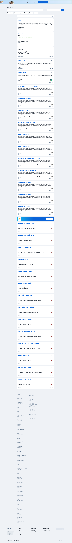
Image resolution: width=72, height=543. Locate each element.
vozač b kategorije (19, 421)
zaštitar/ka (18, 492)
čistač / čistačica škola (20, 415)
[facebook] (57, 529)
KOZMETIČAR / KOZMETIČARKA (26, 307)
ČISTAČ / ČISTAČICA (23, 134)
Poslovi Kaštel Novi (32, 418)
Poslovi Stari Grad (32, 406)
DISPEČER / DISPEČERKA (24, 367)
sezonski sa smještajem (20, 429)
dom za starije (19, 451)
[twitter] (61, 529)
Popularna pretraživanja (46, 530)
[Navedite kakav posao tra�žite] (17, 10)
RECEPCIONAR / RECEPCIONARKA (27, 170)
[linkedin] (63, 529)
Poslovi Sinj (31, 409)
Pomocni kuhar (22, 34)
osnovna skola (19, 450)
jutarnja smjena (19, 420)
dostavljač (18, 479)
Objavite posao (33, 530)
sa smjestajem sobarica (20, 426)
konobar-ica (19, 469)
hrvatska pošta (19, 486)
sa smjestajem (19, 394)
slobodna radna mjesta (20, 521)
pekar (18, 513)
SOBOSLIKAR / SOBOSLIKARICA (26, 122)
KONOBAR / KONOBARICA (25, 98)
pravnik (18, 508)
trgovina (18, 438)
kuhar (18, 407)
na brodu (18, 411)
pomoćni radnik (19, 443)
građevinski (18, 439)
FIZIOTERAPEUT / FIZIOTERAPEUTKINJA (28, 86)
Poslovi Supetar (31, 403)
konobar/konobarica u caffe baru (22, 468)
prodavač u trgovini (20, 501)
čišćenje (18, 397)
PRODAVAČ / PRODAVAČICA (25, 295)
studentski (18, 474)
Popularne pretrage (20, 390)
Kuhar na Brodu (22, 48)
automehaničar (19, 512)
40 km (45, 10)
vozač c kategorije (20, 452)
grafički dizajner (19, 483)
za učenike (18, 437)
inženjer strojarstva (20, 491)
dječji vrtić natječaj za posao (21, 455)
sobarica (18, 456)
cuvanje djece (19, 499)
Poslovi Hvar (31, 396)
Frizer (19, 20)
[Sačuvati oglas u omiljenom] (52, 20)
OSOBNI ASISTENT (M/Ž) (24, 283)
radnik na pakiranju (20, 495)
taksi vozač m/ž (19, 478)
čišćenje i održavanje (20, 434)
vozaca (18, 464)
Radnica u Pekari (22, 60)
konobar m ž (19, 408)
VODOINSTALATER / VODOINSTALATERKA (29, 158)
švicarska (18, 522)
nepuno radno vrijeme (20, 403)
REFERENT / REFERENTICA (25, 379)
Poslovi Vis (30, 415)
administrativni (19, 442)
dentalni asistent (19, 514)
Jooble (63, 540)
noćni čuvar (19, 505)
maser (18, 496)
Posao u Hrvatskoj (21, 536)
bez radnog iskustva (20, 465)
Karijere (20, 533)
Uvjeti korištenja (9, 540)
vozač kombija (19, 481)
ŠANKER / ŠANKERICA (24, 206)
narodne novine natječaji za (21, 460)
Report (51, 29)
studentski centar (19, 503)
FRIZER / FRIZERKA (23, 110)
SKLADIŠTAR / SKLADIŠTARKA (26, 223)
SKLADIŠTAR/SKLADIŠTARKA (26, 235)
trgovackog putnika (20, 500)
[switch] (52, 16)
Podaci (20, 531)
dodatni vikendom (19, 395)
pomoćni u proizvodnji (20, 482)
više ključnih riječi (19, 523)
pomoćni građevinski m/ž (20, 459)
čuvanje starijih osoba (20, 509)
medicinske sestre (19, 412)
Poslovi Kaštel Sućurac (32, 413)
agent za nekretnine (20, 517)
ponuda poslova (19, 398)
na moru (18, 473)
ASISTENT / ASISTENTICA (25, 247)
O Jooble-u (20, 530)
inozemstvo (19, 447)
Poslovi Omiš (31, 399)
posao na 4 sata (19, 448)
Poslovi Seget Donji (32, 410)
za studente (19, 399)
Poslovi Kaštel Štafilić (32, 414)
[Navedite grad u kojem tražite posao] (37, 10)
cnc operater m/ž (19, 430)
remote (18, 417)
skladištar (18, 487)
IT (17, 518)
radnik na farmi (19, 477)
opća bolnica (19, 425)
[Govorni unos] (26, 10)
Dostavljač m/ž (22, 72)
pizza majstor (19, 424)
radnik (18, 416)
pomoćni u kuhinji (19, 428)
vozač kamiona (19, 402)
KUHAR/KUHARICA (23, 259)
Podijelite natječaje (34, 531)
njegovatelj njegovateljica (21, 419)
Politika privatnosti (16, 540)
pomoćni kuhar (19, 470)
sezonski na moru (19, 446)
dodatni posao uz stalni (20, 472)
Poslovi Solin (31, 400)
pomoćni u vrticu (19, 490)
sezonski (18, 504)
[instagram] (59, 529)
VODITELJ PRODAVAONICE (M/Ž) (26, 331)
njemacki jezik (19, 461)
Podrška (20, 534)
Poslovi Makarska (31, 395)
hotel (18, 406)
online (18, 433)
